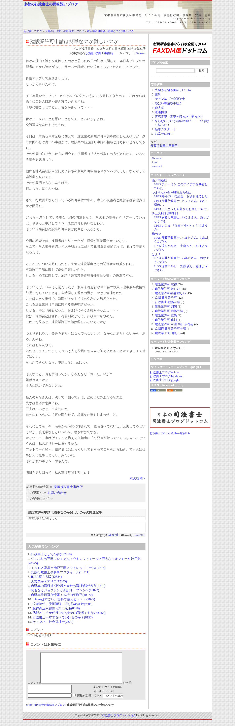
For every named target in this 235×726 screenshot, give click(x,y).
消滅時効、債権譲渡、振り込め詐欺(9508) (62, 604)
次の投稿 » (137, 478)
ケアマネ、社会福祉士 (170, 98)
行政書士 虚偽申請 (167, 302)
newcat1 (157, 166)
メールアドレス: (103, 697)
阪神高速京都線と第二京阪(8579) (56, 608)
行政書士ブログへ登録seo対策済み (170, 433)
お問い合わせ (57, 492)
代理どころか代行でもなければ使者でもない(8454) (69, 612)
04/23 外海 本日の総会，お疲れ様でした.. (181, 196)
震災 (158, 94)
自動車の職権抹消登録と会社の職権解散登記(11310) (68, 585)
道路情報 (161, 112)
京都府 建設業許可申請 (170, 328)
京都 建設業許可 (166, 297)
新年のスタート (165, 129)
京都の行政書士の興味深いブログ (51, 4)
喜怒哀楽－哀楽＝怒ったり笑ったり (179, 116)
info (154, 162)
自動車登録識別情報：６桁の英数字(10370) (62, 595)
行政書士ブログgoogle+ (165, 380)
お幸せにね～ (164, 133)
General (140, 53)
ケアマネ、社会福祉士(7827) (53, 621)
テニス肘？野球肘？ (165, 213)
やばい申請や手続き (168, 103)
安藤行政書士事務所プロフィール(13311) (60, 572)
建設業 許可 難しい (168, 333)
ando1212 (138, 535)
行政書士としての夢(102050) (51, 554)
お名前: (127, 688)
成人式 (159, 107)
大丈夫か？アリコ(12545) (49, 581)
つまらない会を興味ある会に (171, 192)
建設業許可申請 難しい (170, 293)
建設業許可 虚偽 (166, 315)
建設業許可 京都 (166, 284)
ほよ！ (156, 254)
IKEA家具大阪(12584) (46, 576)
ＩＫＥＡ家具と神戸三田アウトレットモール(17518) (68, 568)
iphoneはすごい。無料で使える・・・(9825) (64, 599)
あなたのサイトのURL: (107, 692)
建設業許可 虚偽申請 (169, 311)
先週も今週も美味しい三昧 (173, 90)
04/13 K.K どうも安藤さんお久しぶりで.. (181, 209)
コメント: (34, 688)
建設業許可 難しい (167, 288)
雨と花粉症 (159, 180)
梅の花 (156, 233)
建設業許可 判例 (166, 306)
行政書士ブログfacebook (166, 376)
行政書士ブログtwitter (164, 372)
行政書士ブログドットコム (119, 721)
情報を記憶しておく (89, 701)
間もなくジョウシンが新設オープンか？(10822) (65, 590)
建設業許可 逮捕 (166, 319)
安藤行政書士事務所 (101, 53)
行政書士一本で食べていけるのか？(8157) (63, 617)
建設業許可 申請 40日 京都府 (174, 324)
